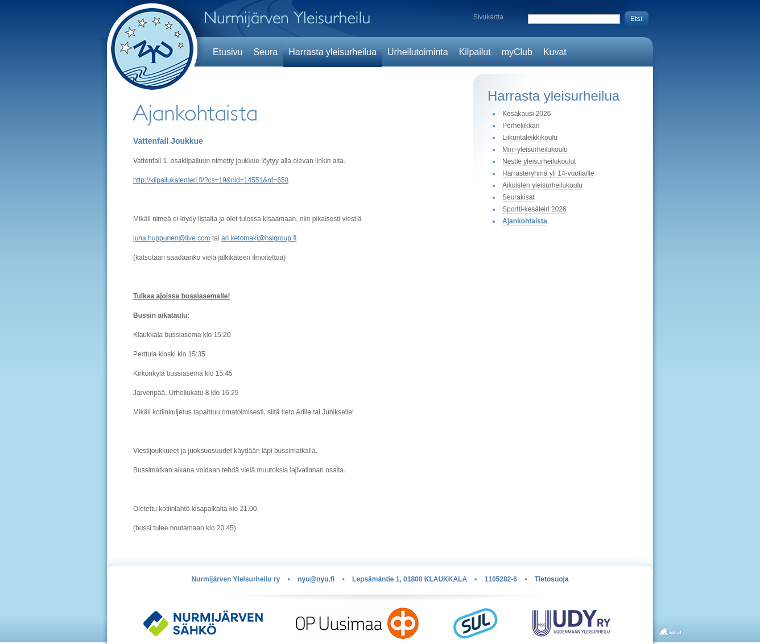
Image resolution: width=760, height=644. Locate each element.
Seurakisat (518, 197)
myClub (517, 52)
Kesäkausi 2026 (526, 114)
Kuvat (555, 52)
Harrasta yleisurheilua (332, 52)
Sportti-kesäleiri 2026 (534, 209)
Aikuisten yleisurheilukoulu (542, 185)
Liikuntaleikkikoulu (529, 138)
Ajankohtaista (524, 221)
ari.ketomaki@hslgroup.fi (258, 238)
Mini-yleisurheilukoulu (535, 149)
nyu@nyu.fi (316, 579)
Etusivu (227, 52)
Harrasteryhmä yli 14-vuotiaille (548, 173)
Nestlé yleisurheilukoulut (539, 161)
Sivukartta (488, 17)
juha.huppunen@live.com (171, 238)
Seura (265, 52)
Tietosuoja (552, 579)
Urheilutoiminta (417, 52)
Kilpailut (475, 52)
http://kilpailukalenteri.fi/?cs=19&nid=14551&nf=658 (210, 180)
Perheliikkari (520, 126)
